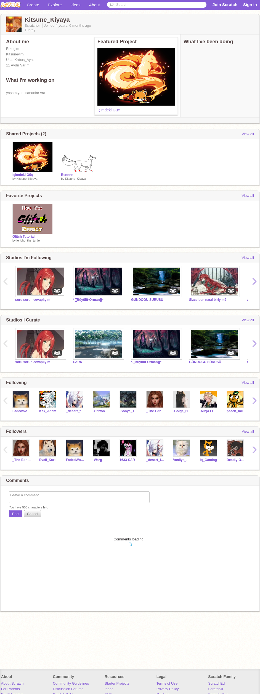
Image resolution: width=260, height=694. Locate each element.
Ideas (75, 4)
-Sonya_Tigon (129, 411)
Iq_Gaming (208, 460)
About (94, 4)
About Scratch (12, 683)
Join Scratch (225, 4)
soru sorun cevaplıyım (32, 300)
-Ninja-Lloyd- (209, 411)
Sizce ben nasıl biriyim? (208, 300)
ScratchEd (216, 683)
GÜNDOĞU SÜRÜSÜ (147, 300)
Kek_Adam (47, 411)
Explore (55, 4)
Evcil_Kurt (47, 460)
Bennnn (67, 175)
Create (33, 4)
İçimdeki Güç (108, 110)
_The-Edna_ (155, 411)
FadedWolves (21, 411)
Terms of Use (167, 683)
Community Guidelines (71, 683)
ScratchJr (215, 689)
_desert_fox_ (75, 411)
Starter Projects (117, 683)
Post (15, 514)
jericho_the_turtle (28, 240)
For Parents (10, 689)
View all (248, 134)
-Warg (97, 460)
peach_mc (235, 411)
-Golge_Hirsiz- (182, 411)
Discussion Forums (68, 689)
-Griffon (99, 411)
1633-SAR (127, 460)
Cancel (32, 514)
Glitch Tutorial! (24, 237)
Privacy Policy (167, 689)
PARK (77, 362)
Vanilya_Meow (182, 460)
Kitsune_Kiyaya (27, 178)
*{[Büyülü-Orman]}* (88, 300)
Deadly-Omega (236, 460)
